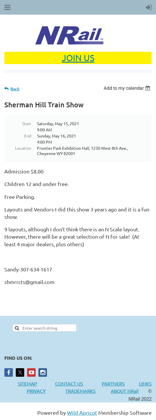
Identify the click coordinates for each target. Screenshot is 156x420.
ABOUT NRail (125, 391)
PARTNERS (120, 383)
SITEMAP (27, 383)
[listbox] (128, 88)
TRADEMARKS (83, 391)
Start (26, 123)
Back (15, 89)
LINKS (145, 383)
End (27, 135)
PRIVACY (36, 391)
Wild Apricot (82, 412)
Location (23, 148)
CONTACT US (69, 383)
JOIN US (78, 58)
